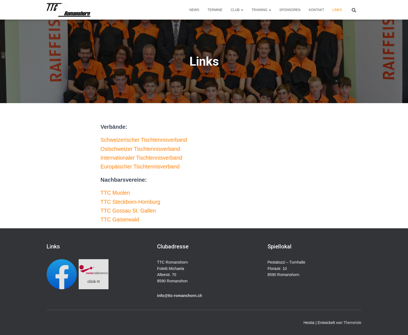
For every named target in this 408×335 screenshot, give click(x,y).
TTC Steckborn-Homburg (131, 202)
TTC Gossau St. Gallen (129, 211)
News (194, 10)
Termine (215, 10)
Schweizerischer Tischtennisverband (145, 140)
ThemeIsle (352, 322)
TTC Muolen (115, 193)
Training (261, 10)
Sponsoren (290, 10)
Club (237, 10)
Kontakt (316, 10)
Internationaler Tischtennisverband (142, 158)
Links (337, 10)
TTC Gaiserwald (120, 219)
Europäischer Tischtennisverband (141, 167)
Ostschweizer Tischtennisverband (141, 149)
